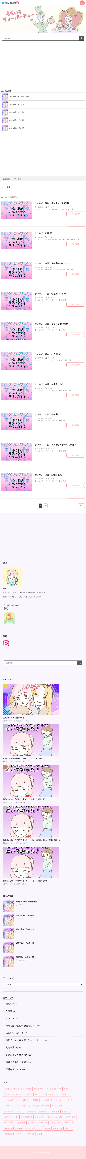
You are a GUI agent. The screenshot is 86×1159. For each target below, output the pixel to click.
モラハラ (62, 209)
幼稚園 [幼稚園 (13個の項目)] (68, 1123)
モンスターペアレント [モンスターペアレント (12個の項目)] (14, 1111)
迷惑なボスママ (13, 1069)
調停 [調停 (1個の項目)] (31, 1134)
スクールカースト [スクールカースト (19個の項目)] (12, 1094)
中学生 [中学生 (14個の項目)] (66, 1111)
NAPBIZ (47, 1153)
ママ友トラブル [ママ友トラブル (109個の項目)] (41, 1106)
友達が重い (11, 1047)
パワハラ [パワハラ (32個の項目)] (21, 1100)
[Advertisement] (43, 68)
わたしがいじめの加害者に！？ (21, 1025)
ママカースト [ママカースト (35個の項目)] (11, 1106)
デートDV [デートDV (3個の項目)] (53, 1094)
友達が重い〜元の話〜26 (18, 112)
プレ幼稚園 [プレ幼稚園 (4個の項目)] (46, 1100)
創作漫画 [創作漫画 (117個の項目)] (26, 1117)
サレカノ (51, 207)
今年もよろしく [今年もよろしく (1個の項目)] (11, 1117)
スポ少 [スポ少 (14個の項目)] (28, 1094)
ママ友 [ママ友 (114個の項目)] (25, 1106)
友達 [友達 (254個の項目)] (39, 1117)
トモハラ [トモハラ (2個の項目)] (65, 1094)
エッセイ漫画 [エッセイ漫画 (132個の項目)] (54, 1089)
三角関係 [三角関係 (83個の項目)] (44, 1111)
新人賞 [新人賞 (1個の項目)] (29, 1128)
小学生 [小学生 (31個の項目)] (43, 1123)
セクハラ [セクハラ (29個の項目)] (40, 1094)
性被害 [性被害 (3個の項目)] (8, 1128)
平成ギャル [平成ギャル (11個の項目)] (55, 1123)
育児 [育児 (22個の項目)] (68, 1128)
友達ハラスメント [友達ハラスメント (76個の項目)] (54, 1117)
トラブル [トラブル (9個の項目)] (8, 1100)
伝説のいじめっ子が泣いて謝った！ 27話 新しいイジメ (24, 758)
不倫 (67, 209)
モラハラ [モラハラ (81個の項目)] (57, 1106)
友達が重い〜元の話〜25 (18, 120)
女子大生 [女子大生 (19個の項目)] (70, 1117)
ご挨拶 (9, 1011)
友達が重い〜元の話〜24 (18, 128)
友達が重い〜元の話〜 (23, 720)
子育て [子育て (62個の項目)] (20, 1123)
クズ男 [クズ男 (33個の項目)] (68, 1089)
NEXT (81, 506)
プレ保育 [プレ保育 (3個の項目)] (33, 1100)
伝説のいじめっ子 (22, 761)
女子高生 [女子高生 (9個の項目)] (8, 1123)
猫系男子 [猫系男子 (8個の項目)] (57, 1128)
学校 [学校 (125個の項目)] (31, 1123)
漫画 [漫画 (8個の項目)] (47, 1128)
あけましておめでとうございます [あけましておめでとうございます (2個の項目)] (17, 1089)
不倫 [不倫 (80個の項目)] (55, 1111)
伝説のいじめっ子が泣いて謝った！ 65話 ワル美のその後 (25, 881)
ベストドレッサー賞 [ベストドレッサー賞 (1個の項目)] (63, 1100)
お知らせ (10, 1003)
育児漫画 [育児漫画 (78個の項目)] (9, 1134)
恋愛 (72, 209)
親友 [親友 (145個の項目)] (21, 1134)
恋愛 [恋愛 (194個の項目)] (18, 1128)
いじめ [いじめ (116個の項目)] (38, 1089)
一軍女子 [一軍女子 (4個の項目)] (31, 1111)
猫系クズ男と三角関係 (17, 1062)
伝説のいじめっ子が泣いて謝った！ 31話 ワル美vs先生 (24, 799)
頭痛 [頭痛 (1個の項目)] (40, 1134)
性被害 (73, 239)
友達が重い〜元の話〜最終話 (19, 96)
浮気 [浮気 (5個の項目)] (39, 1128)
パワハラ (55, 209)
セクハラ (40, 209)
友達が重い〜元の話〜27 (18, 104)
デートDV (48, 209)
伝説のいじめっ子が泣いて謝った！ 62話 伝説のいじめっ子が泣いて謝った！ (32, 840)
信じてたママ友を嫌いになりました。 (25, 1040)
